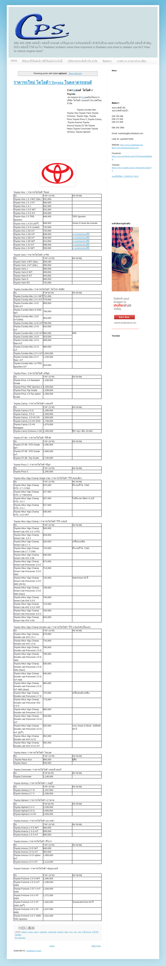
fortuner (61, 932)
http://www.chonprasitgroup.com (125, 148)
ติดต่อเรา (107, 61)
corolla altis (52, 932)
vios (75, 932)
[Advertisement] (32, 124)
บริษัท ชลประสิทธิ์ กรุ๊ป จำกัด (82, 61)
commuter (43, 932)
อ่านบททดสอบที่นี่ (80, 234)
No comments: (20, 938)
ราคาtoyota (86, 932)
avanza (30, 932)
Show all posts (75, 73)
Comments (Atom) (33, 951)
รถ (74, 90)
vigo (70, 932)
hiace (66, 932)
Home (14, 60)
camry (36, 932)
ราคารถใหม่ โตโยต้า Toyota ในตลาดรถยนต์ (53, 82)
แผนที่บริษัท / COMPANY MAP (125, 176)
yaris (79, 932)
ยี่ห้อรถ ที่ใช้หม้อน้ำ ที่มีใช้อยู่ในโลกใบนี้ (42, 61)
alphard (24, 932)
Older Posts (96, 946)
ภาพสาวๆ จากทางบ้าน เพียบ (131, 61)
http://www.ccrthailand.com (131, 145)
